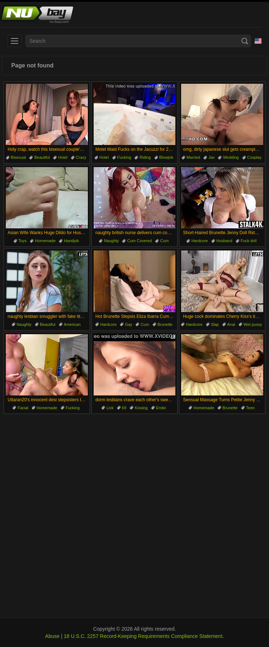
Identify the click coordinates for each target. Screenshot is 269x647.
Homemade (45, 241)
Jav (211, 157)
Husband (224, 241)
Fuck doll (249, 241)
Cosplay (254, 157)
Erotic (161, 408)
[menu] (14, 41)
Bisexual (18, 157)
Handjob (71, 241)
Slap (215, 324)
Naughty (111, 241)
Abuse (52, 636)
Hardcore (199, 241)
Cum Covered (139, 241)
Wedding (231, 157)
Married (193, 157)
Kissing (141, 408)
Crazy (81, 157)
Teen (250, 408)
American (72, 324)
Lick (110, 408)
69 (124, 408)
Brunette (165, 324)
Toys (23, 241)
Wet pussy (253, 324)
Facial (22, 408)
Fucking (124, 157)
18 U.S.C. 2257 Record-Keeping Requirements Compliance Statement (143, 636)
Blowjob (166, 157)
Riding (145, 157)
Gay (128, 324)
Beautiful (42, 157)
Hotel (63, 157)
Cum (164, 241)
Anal (231, 324)
